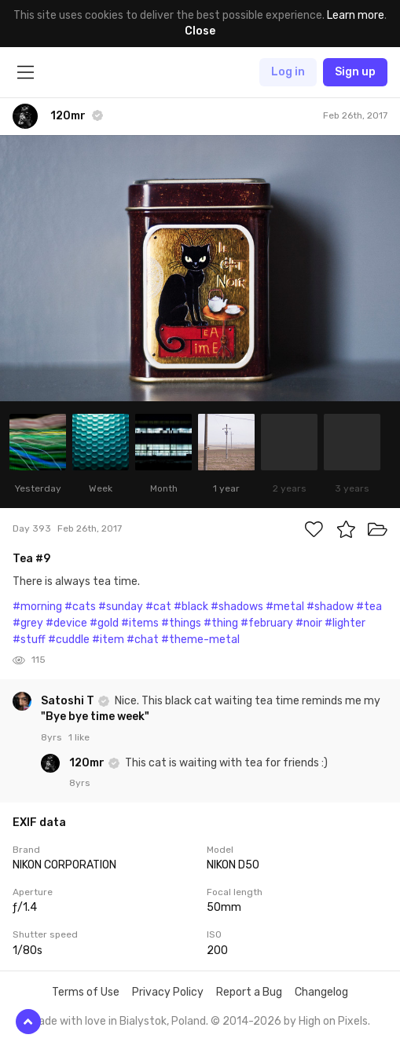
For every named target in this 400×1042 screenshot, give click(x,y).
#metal (285, 606)
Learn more (355, 15)
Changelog (321, 992)
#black (191, 606)
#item (108, 639)
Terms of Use (85, 992)
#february (266, 623)
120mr (88, 763)
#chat (143, 639)
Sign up (355, 72)
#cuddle (69, 639)
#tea (369, 606)
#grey (28, 623)
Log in (288, 72)
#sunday (120, 606)
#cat (158, 606)
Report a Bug (249, 992)
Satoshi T (69, 700)
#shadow (330, 606)
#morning (37, 606)
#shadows (237, 606)
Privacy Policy (168, 992)
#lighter (345, 623)
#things (181, 623)
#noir (308, 623)
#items (140, 623)
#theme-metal (200, 639)
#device (66, 623)
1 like (79, 737)
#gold (104, 623)
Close (200, 31)
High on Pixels (333, 1021)
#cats (80, 606)
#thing (221, 623)
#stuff (29, 639)
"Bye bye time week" (95, 716)
